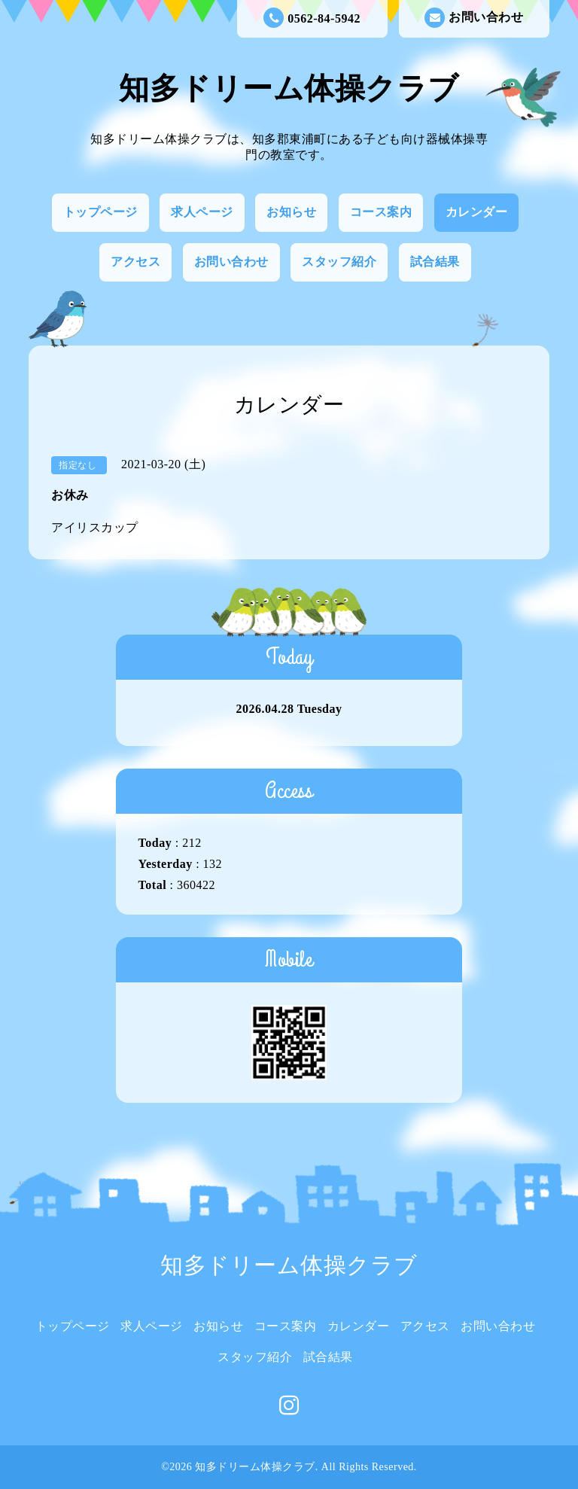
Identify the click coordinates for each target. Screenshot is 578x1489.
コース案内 (381, 212)
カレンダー (477, 212)
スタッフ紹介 (339, 261)
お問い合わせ (473, 18)
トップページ (100, 212)
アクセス (135, 261)
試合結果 (435, 261)
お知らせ (291, 212)
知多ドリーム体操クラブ (289, 88)
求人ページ (202, 212)
